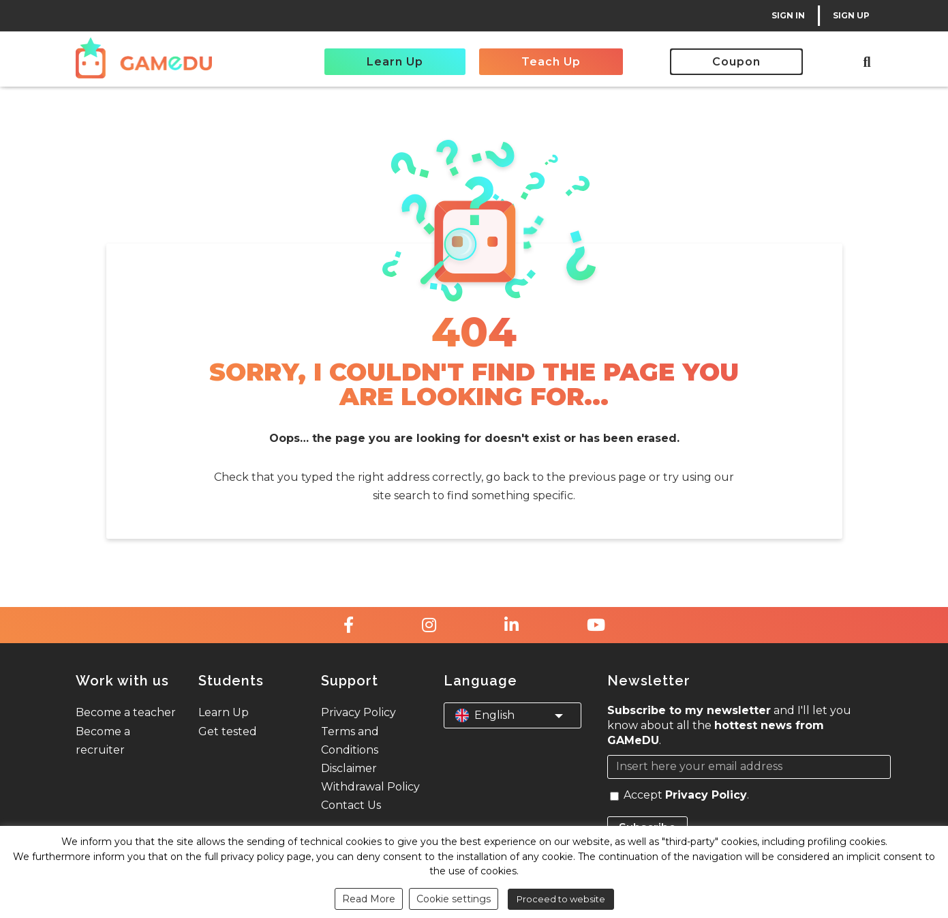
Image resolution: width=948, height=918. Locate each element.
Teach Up (551, 61)
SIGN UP (851, 15)
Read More (368, 899)
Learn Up (395, 61)
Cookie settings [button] (453, 899)
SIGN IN (788, 15)
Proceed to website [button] (561, 898)
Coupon (736, 61)
